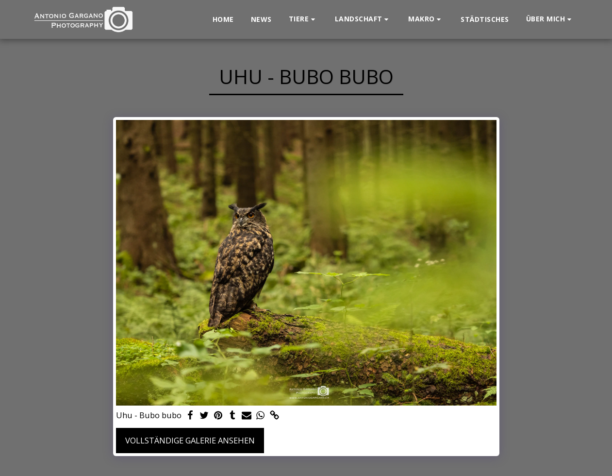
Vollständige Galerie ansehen (190, 440)
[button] (303, 19)
